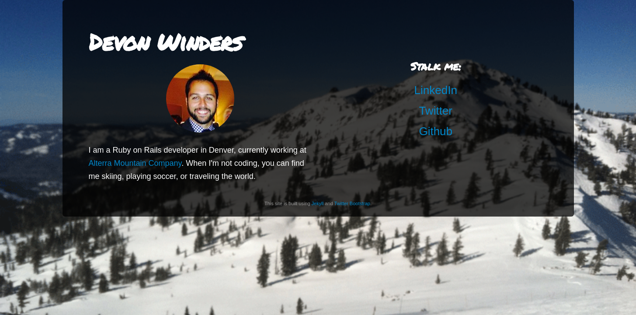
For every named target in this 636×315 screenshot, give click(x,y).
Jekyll (318, 203)
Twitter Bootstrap (352, 203)
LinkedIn (435, 90)
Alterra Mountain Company (135, 163)
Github (435, 131)
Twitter (435, 110)
